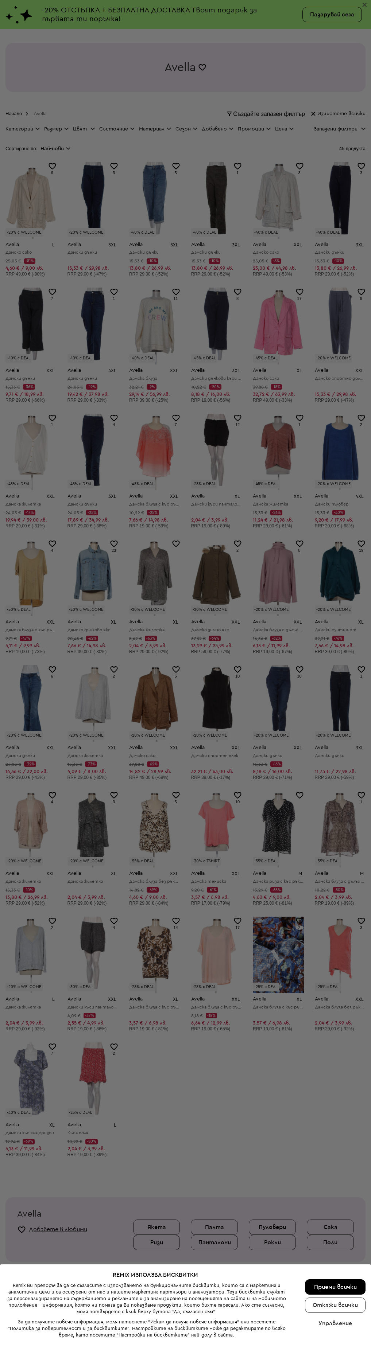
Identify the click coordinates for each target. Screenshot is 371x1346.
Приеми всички (335, 1287)
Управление (335, 1323)
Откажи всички (335, 1305)
